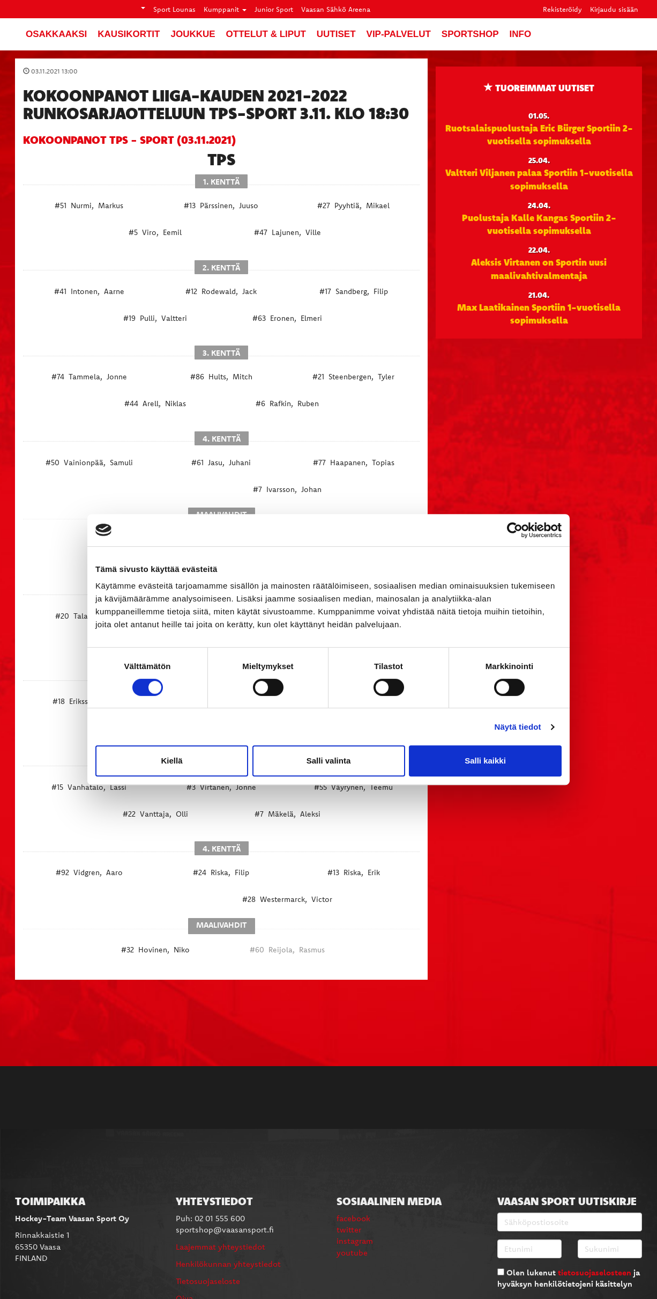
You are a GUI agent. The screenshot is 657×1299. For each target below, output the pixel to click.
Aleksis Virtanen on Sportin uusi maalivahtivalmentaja (539, 268)
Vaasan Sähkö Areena (335, 9)
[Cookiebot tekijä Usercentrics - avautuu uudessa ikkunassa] (515, 530)
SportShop (470, 34)
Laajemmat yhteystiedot (220, 1247)
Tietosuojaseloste (208, 1281)
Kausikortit (129, 34)
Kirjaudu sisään (614, 9)
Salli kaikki (485, 760)
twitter (349, 1229)
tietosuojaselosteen (594, 1272)
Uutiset (336, 34)
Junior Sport (274, 9)
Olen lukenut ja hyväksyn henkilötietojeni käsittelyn (568, 1278)
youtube (352, 1252)
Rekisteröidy (562, 9)
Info (521, 34)
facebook (353, 1218)
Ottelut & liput (266, 34)
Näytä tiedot (518, 726)
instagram (355, 1241)
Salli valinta (329, 760)
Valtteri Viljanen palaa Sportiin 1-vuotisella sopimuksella (539, 178)
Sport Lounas (174, 9)
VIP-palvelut (399, 34)
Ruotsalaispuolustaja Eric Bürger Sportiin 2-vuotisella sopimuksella (539, 134)
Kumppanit (225, 9)
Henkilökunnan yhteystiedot (228, 1264)
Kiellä (171, 760)
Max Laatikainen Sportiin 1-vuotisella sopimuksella (539, 313)
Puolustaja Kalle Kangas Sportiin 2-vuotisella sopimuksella (539, 223)
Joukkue (192, 34)
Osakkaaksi (56, 34)
